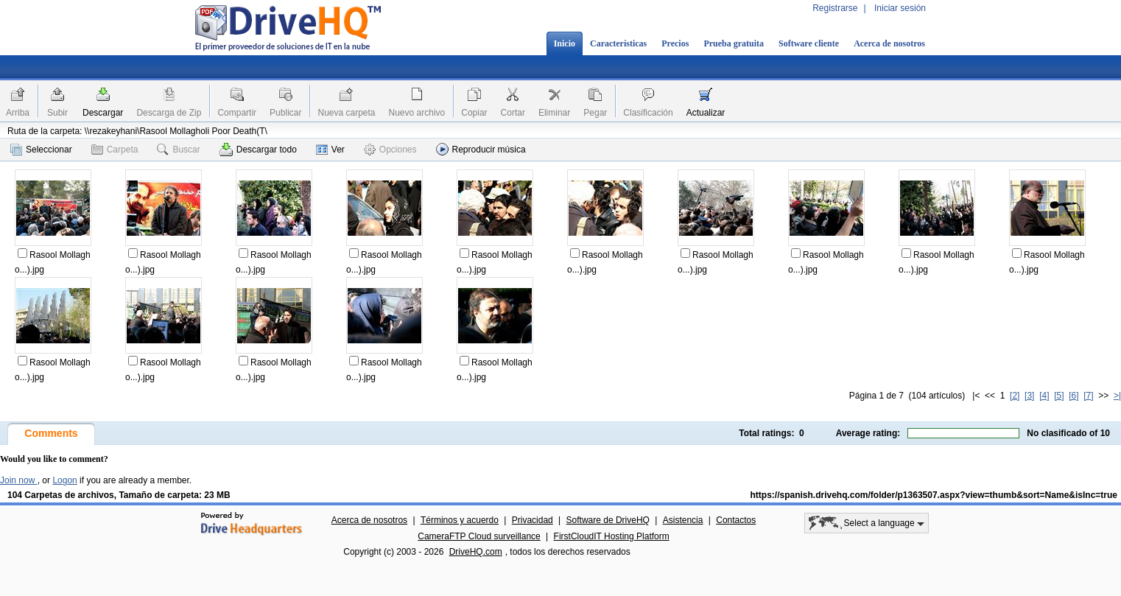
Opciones (390, 149)
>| (1117, 395)
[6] (1073, 395)
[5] (1059, 395)
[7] (1088, 395)
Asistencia (683, 520)
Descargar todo (258, 149)
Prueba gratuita (733, 43)
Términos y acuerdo (460, 520)
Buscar (178, 149)
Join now (19, 480)
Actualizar (705, 113)
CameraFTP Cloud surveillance (479, 536)
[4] (1044, 395)
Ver (330, 149)
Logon (64, 480)
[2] (1014, 395)
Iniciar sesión (900, 8)
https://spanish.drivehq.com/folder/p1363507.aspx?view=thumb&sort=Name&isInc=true (934, 495)
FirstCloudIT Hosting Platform (612, 536)
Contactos (736, 520)
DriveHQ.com (475, 552)
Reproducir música (481, 149)
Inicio (564, 43)
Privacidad (532, 520)
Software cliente (809, 43)
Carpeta (114, 149)
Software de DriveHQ (608, 520)
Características (618, 43)
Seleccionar (41, 149)
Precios (675, 43)
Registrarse (834, 8)
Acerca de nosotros (889, 43)
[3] (1029, 395)
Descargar (102, 113)
